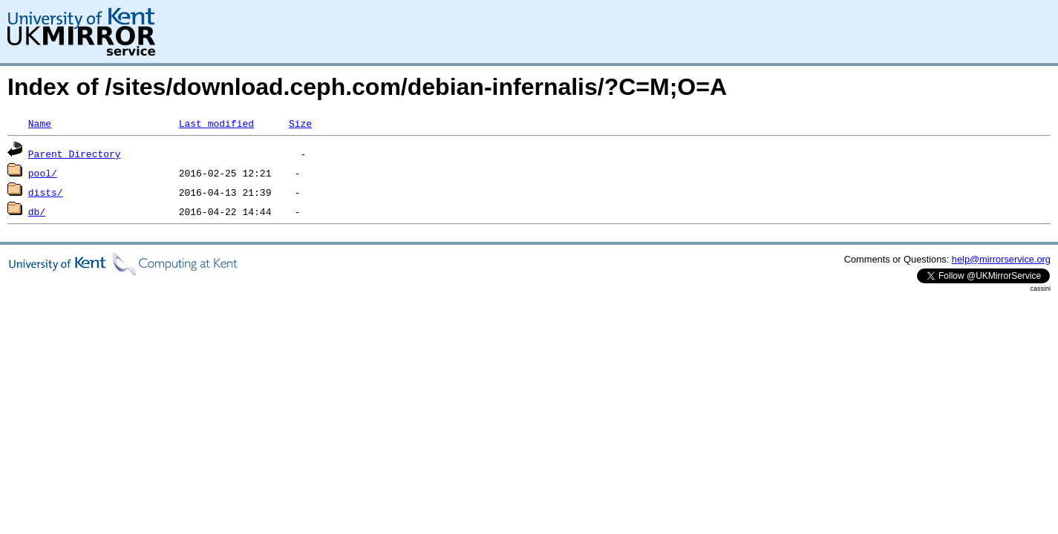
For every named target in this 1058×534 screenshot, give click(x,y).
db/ (36, 211)
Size (300, 123)
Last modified (216, 123)
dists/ (45, 192)
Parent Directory (74, 153)
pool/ (42, 172)
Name (39, 123)
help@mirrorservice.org (1001, 259)
